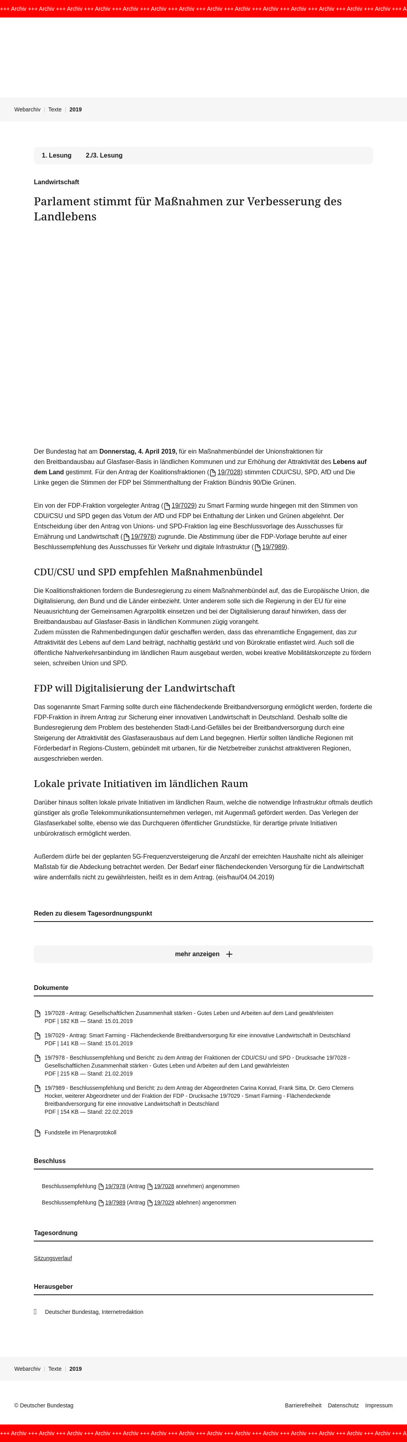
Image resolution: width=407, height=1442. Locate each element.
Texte (55, 109)
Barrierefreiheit (303, 1405)
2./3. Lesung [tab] (104, 155)
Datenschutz (343, 1405)
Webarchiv (27, 109)
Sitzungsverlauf (53, 1258)
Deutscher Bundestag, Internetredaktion (94, 1312)
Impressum (379, 1405)
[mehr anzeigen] (203, 954)
